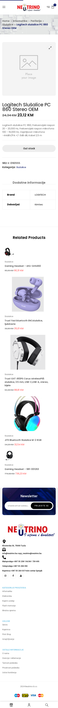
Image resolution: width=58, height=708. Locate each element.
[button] (52, 7)
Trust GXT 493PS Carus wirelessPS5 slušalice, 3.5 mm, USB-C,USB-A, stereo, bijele (26, 382)
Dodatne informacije (29, 182)
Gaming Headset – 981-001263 (22, 469)
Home (6, 21)
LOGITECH (40, 194)
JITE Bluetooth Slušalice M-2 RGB (23, 440)
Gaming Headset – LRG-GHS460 (23, 266)
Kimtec (39, 204)
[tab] (29, 182)
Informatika (20, 21)
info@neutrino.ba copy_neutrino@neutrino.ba (21, 553)
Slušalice (7, 24)
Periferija (36, 21)
